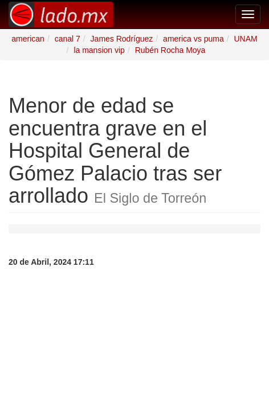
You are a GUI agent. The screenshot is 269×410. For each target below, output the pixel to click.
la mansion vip (99, 50)
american (27, 38)
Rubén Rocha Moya (170, 50)
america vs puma (193, 38)
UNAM (245, 38)
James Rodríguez (122, 38)
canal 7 (67, 38)
